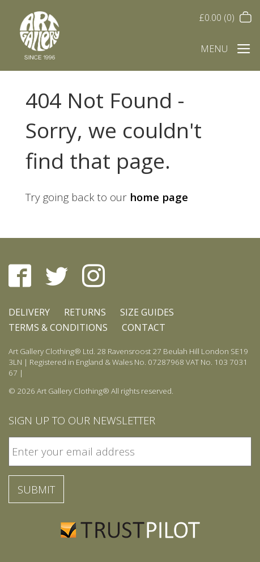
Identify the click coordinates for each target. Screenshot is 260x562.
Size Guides (147, 312)
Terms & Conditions (58, 327)
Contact (143, 327)
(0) (225, 17)
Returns (85, 312)
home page (159, 197)
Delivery (29, 312)
